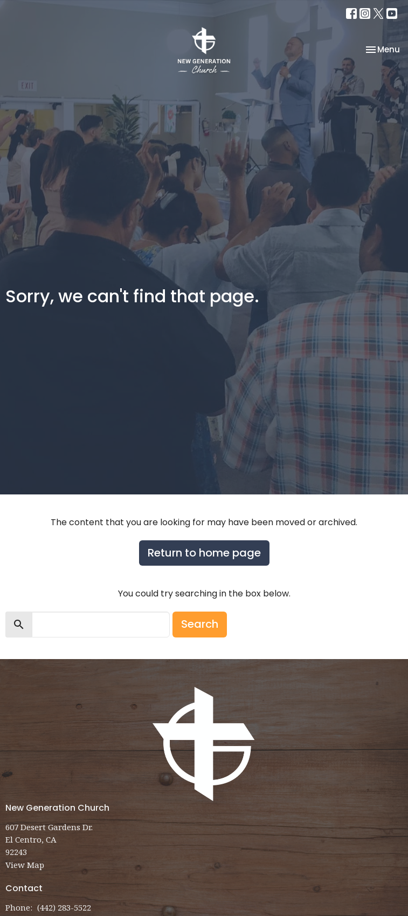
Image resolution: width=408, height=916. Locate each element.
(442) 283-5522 (64, 907)
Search (199, 624)
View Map (24, 864)
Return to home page (204, 552)
